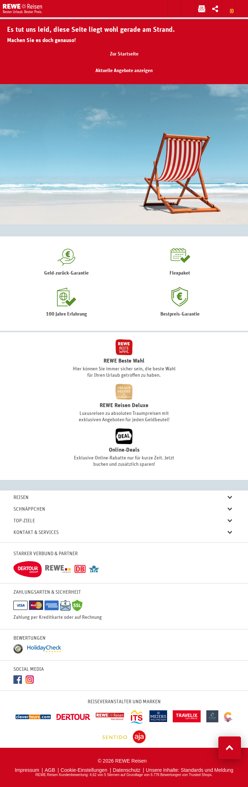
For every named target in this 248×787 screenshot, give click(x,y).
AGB (50, 770)
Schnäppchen (122, 509)
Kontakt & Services (122, 532)
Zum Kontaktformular (188, 8)
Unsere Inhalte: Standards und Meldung (190, 770)
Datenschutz (126, 770)
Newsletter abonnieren (200, 8)
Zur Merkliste (228, 8)
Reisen (122, 497)
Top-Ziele (122, 521)
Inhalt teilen (213, 8)
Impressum (27, 770)
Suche (174, 8)
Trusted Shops (200, 775)
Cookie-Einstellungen (84, 770)
